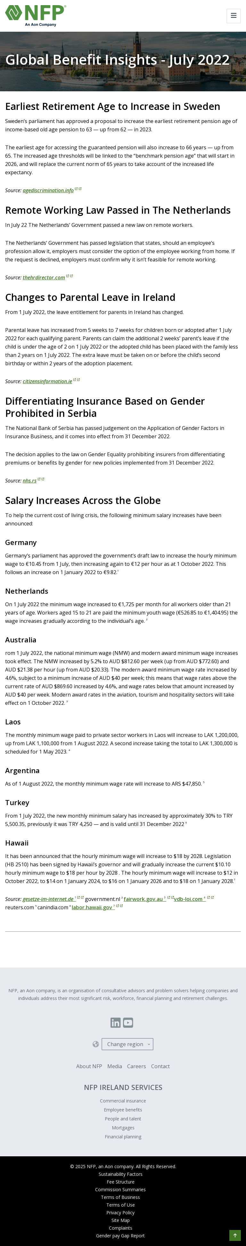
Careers (136, 1066)
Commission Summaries (120, 1189)
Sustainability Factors (121, 1174)
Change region (125, 1044)
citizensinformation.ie (51, 381)
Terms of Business (120, 1197)
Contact (160, 1066)
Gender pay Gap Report (120, 1236)
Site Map (120, 1220)
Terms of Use (120, 1205)
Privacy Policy (120, 1212)
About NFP (89, 1066)
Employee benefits (123, 1110)
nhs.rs (33, 480)
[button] (235, 1235)
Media (114, 1066)
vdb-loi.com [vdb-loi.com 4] (194, 899)
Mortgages (123, 1128)
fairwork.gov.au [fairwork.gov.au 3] (149, 899)
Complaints (120, 1228)
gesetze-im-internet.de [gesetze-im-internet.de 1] (53, 899)
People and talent (123, 1119)
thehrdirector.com (48, 277)
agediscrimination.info (52, 190)
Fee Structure (121, 1182)
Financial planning (123, 1137)
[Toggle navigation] (233, 16)
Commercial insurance (123, 1101)
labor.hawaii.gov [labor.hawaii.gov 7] (97, 907)
